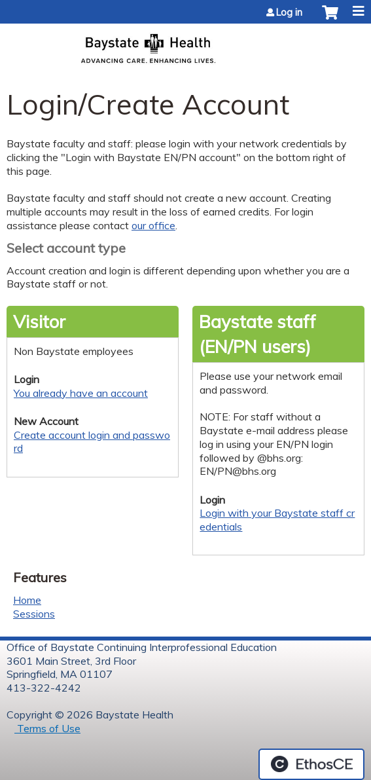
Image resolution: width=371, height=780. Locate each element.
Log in (289, 12)
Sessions (34, 613)
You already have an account (81, 392)
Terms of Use (47, 728)
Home (27, 599)
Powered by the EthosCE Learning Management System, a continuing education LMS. (311, 764)
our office (153, 225)
